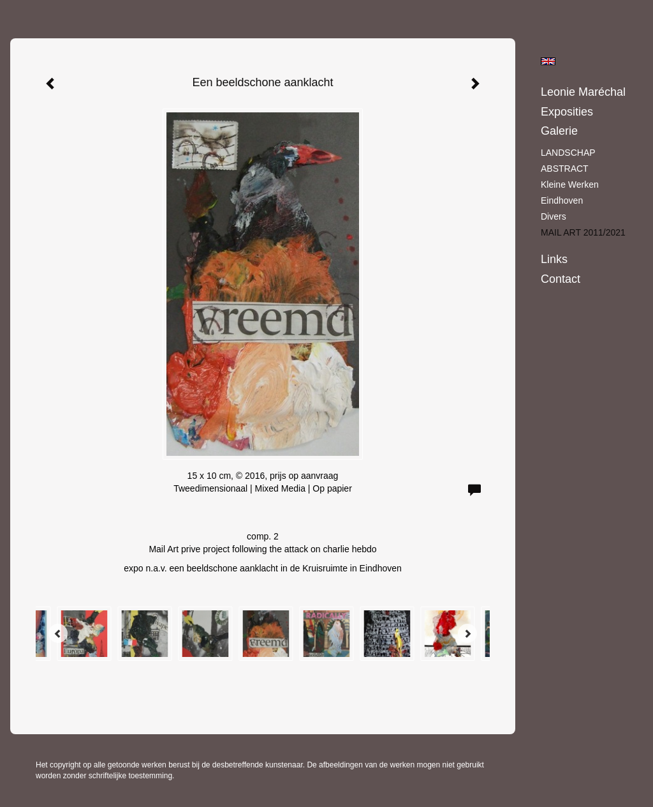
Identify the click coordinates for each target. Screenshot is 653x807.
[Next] (467, 633)
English (548, 61)
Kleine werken (570, 184)
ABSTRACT (565, 168)
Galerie (559, 130)
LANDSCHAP (568, 152)
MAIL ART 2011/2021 (583, 232)
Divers (553, 216)
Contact (560, 279)
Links (554, 259)
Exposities (567, 111)
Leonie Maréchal (583, 92)
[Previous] (58, 633)
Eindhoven (562, 200)
